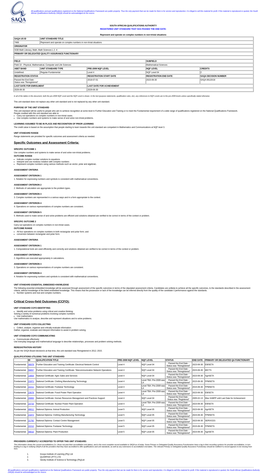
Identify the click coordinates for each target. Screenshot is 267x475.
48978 (31, 364)
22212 (31, 426)
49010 (31, 432)
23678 (31, 392)
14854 (31, 376)
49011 (31, 409)
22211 (31, 387)
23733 (31, 404)
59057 (31, 370)
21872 (31, 415)
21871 (31, 381)
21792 (31, 420)
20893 (31, 398)
